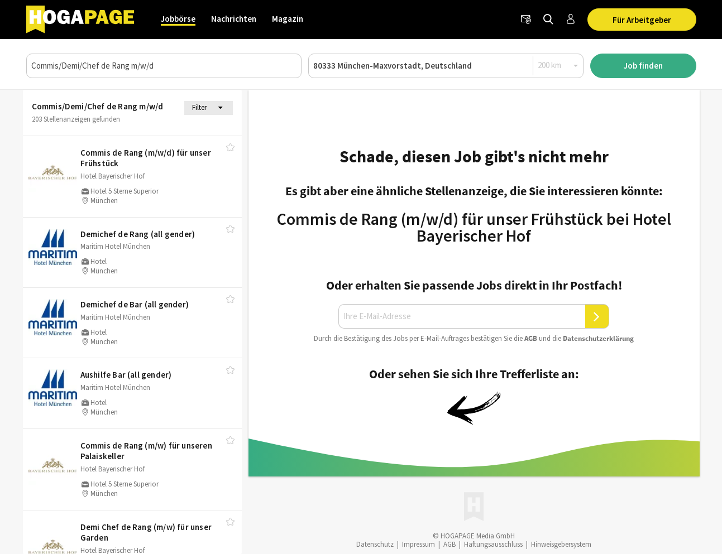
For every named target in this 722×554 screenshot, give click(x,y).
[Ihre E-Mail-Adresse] (461, 316)
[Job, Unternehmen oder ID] (164, 66)
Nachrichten (233, 18)
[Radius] (558, 65)
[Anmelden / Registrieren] (571, 19)
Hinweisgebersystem (561, 544)
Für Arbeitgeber (642, 20)
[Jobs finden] (548, 19)
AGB (530, 338)
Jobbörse (178, 18)
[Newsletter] (526, 19)
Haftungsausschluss (493, 544)
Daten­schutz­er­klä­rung (598, 338)
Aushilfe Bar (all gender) (126, 374)
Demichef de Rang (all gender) (137, 234)
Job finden (643, 65)
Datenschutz (375, 544)
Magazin (287, 18)
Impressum (418, 544)
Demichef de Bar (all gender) (134, 304)
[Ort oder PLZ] (446, 66)
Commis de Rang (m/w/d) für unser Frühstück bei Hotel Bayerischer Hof (474, 227)
